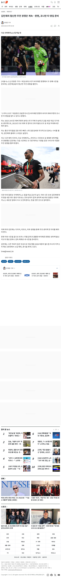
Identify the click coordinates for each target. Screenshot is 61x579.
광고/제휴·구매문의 (26, 557)
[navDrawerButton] (58, 2)
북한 (38, 538)
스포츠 (3, 12)
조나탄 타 (18, 261)
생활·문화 (7, 545)
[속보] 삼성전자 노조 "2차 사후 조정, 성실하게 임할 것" (44, 460)
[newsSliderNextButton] (58, 429)
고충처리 (44, 557)
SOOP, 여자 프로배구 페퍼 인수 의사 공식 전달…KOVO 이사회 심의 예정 (41, 275)
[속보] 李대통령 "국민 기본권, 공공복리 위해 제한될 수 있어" (44, 435)
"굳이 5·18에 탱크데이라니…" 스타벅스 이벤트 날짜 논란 (15, 460)
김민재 (4, 261)
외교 (23, 538)
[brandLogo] (4, 2)
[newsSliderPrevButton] (54, 429)
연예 (2, 478)
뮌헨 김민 (26, 261)
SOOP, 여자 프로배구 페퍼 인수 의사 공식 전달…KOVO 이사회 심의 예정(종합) (12, 275)
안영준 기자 (7, 22)
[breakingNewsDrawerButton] (55, 2)
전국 (7, 538)
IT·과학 (38, 542)
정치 (7, 534)
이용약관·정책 (37, 557)
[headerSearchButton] (52, 2)
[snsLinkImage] (48, 575)
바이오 (53, 542)
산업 (7, 542)
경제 (38, 534)
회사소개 (16, 557)
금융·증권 (53, 538)
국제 (53, 534)
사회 (23, 534)
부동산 (23, 542)
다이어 (11, 261)
